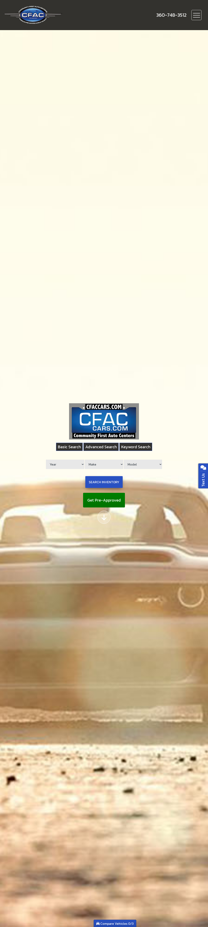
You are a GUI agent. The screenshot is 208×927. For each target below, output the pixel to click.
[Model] (143, 464)
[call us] (171, 15)
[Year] (65, 464)
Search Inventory (104, 482)
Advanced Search (101, 447)
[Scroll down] (104, 517)
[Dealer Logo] (47, 15)
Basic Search (69, 447)
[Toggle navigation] (196, 15)
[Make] (103, 464)
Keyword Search (135, 447)
